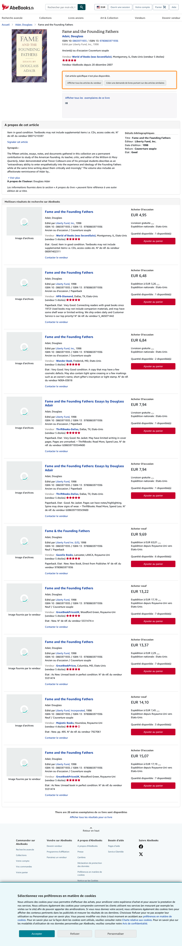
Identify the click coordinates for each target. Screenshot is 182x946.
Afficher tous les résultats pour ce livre (91, 817)
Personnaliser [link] (116, 933)
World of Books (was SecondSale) (76, 235)
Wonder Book (64, 361)
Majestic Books (65, 723)
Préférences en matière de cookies (89, 874)
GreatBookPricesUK (67, 612)
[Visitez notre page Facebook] (141, 847)
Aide (174, 7)
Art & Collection (109, 17)
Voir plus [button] (15, 177)
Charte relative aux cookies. (137, 919)
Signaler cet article (17, 141)
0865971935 (80, 40)
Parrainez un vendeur (57, 857)
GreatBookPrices (66, 665)
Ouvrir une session (120, 7)
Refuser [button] (75, 933)
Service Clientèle (116, 852)
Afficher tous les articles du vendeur (84, 83)
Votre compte (142, 7)
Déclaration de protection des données (89, 865)
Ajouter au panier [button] (153, 241)
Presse (80, 852)
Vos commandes (24, 867)
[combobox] (61, 7)
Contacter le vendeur (56, 257)
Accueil (6, 24)
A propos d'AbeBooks (87, 846)
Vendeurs (140, 17)
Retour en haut (91, 830)
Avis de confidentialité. (135, 923)
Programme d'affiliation (58, 852)
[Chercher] (81, 7)
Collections (45, 17)
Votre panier (22, 872)
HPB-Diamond (64, 296)
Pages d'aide (114, 846)
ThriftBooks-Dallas (67, 429)
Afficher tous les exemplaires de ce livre (87, 97)
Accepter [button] (37, 933)
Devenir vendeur (171, 17)
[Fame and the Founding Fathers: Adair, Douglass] (29, 30)
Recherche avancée (12, 17)
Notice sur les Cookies (87, 881)
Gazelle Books (64, 555)
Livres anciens (76, 17)
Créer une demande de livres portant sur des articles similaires (135, 83)
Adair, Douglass (23, 24)
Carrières (81, 857)
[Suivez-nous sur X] (141, 855)
